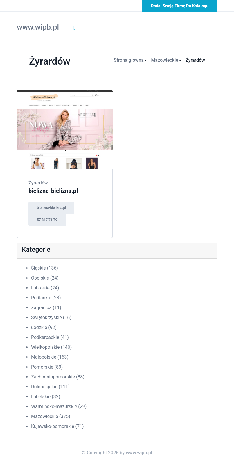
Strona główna (129, 60)
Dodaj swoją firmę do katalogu (179, 5)
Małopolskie (50, 357)
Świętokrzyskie (51, 317)
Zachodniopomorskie (57, 377)
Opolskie (45, 278)
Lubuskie (45, 288)
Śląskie (44, 268)
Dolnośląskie (50, 386)
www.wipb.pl (38, 27)
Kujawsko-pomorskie (57, 426)
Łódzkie (44, 327)
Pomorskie (47, 367)
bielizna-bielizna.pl (53, 190)
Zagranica (46, 307)
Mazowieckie (164, 60)
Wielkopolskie (51, 347)
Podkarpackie (50, 337)
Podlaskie (46, 297)
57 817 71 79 (47, 220)
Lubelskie (45, 396)
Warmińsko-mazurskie (59, 406)
